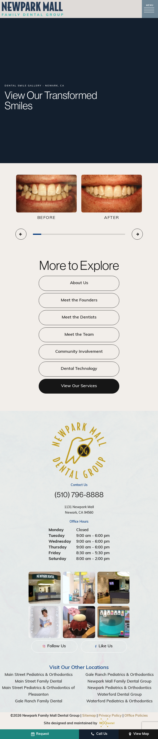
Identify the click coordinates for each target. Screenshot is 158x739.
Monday (56, 530)
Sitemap (89, 716)
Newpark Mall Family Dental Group (119, 681)
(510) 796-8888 (79, 494)
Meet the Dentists (79, 317)
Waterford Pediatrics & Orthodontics (119, 701)
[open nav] (150, 9)
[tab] (37, 234)
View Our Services (79, 386)
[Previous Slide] (20, 234)
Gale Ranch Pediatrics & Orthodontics (119, 675)
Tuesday (56, 536)
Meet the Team (79, 335)
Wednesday (60, 542)
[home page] (32, 9)
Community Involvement (79, 352)
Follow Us (54, 646)
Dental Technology (79, 369)
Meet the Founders (79, 300)
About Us (79, 283)
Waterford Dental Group (119, 695)
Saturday (57, 559)
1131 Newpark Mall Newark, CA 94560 (79, 510)
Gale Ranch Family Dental (38, 701)
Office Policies (136, 716)
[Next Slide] (137, 234)
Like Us (104, 646)
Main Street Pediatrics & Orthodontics (39, 675)
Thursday (58, 547)
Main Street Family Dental (38, 681)
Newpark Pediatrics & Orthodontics (119, 688)
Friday (55, 553)
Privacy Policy (110, 716)
